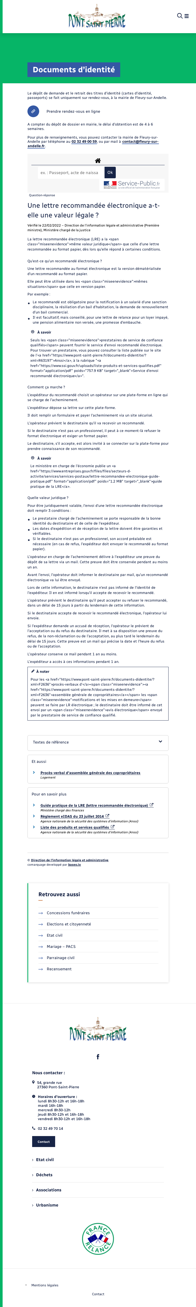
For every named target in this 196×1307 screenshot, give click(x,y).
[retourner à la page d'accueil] (96, 16)
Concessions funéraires (64, 913)
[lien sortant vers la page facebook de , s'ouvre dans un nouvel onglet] (98, 1057)
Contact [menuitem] (98, 1294)
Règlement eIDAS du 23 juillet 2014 (75, 816)
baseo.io (74, 864)
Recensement (55, 969)
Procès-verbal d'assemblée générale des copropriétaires (90, 773)
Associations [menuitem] (46, 1189)
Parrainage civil (56, 957)
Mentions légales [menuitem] (45, 1285)
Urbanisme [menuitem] (45, 1205)
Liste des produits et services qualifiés (77, 827)
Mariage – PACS (57, 946)
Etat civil (50, 935)
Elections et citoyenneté (64, 924)
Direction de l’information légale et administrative (69, 860)
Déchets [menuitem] (42, 1174)
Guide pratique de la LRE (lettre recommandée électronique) (97, 805)
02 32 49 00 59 (84, 141)
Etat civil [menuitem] (43, 1159)
